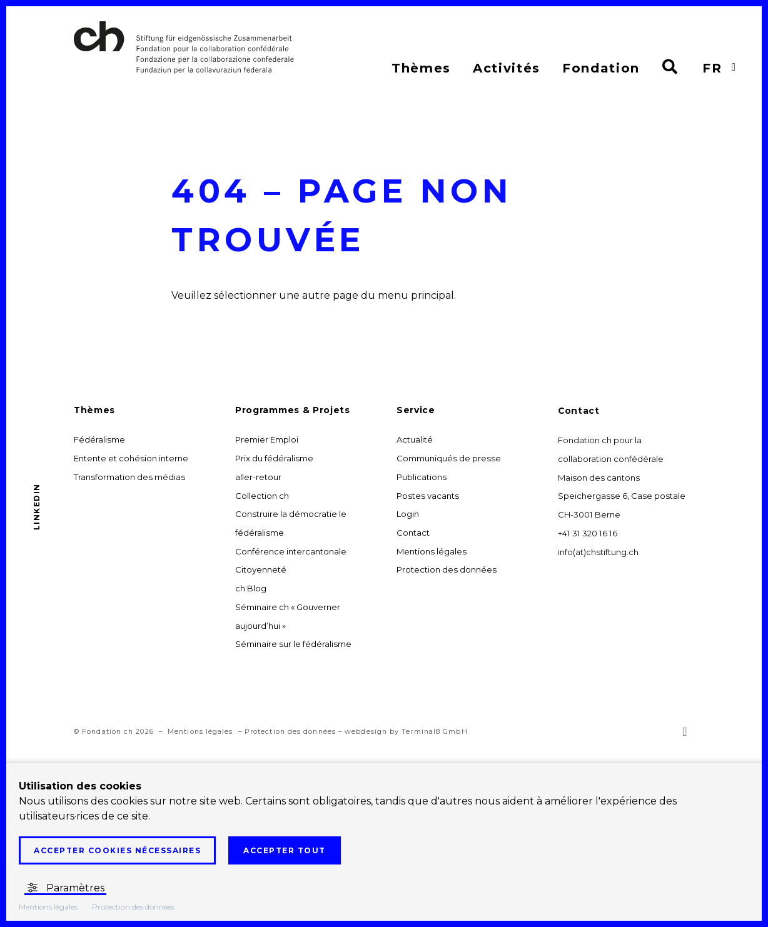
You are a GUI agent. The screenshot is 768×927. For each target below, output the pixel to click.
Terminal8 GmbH (434, 737)
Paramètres (65, 888)
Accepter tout (284, 850)
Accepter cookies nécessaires (117, 850)
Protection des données (290, 737)
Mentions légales (200, 737)
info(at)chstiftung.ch (598, 553)
